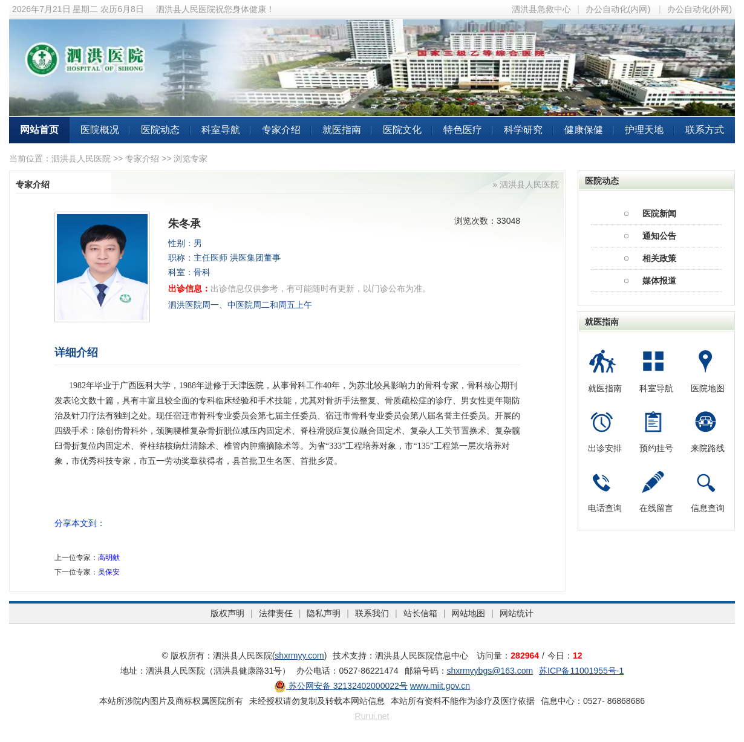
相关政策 (659, 258)
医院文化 (402, 130)
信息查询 (708, 508)
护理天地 (644, 130)
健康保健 (583, 130)
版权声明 (227, 613)
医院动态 (160, 130)
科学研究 (523, 130)
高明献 (109, 557)
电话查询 (605, 508)
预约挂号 (656, 448)
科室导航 (220, 130)
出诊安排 (605, 448)
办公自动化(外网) (699, 9)
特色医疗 (462, 130)
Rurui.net (372, 716)
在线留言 (656, 508)
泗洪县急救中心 (541, 9)
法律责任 (276, 613)
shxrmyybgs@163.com (490, 670)
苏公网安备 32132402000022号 (341, 686)
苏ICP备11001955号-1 (581, 670)
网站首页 (39, 130)
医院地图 (708, 388)
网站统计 (517, 613)
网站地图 (468, 613)
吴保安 (109, 572)
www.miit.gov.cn (440, 686)
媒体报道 (659, 280)
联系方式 (704, 130)
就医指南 (341, 130)
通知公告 (659, 236)
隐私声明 (324, 613)
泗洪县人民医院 (81, 158)
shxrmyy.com (299, 655)
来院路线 (708, 448)
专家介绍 (281, 130)
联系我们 (372, 613)
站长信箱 (420, 613)
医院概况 (99, 130)
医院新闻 (659, 213)
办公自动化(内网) (618, 9)
